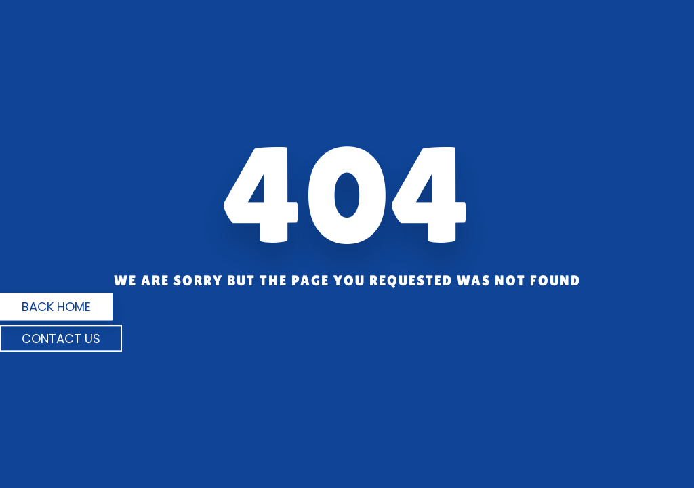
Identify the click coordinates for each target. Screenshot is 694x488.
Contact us (61, 338)
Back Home (56, 306)
